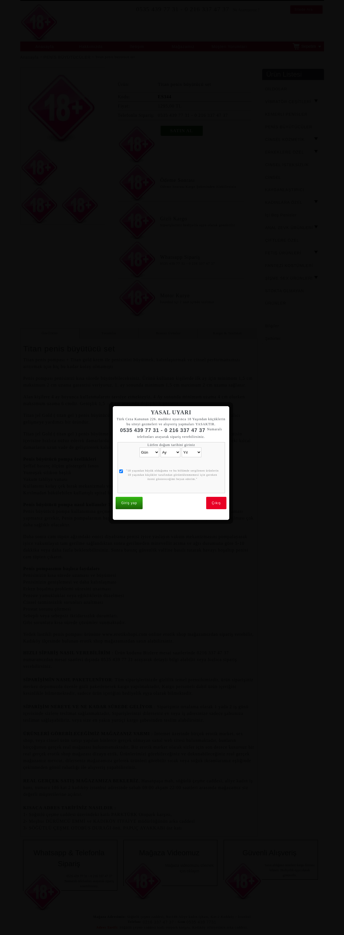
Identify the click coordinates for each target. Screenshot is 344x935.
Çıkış (217, 487)
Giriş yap (130, 487)
